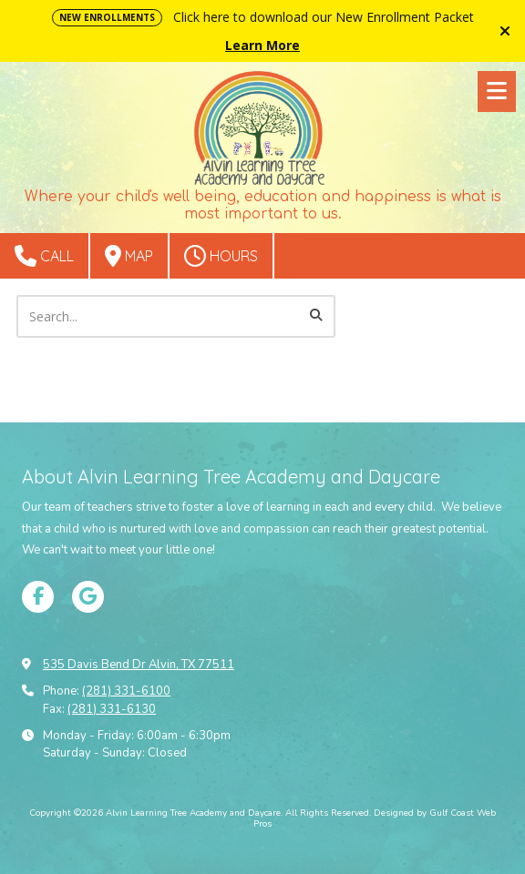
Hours (221, 256)
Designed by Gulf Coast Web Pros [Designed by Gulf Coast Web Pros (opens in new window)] (374, 818)
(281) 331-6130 (111, 709)
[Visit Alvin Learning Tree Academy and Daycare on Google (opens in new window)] (88, 597)
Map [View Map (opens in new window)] (129, 256)
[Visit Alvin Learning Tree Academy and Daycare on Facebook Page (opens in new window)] (38, 597)
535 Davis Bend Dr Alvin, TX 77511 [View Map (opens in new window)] (138, 664)
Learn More (262, 45)
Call (44, 256)
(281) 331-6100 (126, 691)
